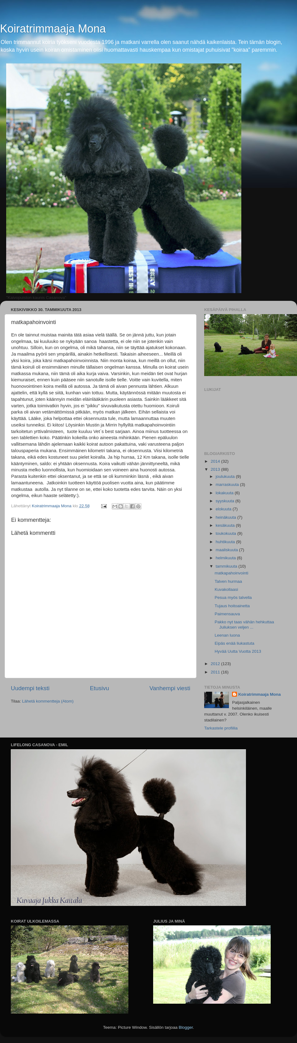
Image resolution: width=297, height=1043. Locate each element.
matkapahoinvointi (231, 573)
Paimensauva (227, 614)
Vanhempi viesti (169, 688)
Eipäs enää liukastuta (234, 643)
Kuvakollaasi (226, 589)
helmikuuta (226, 558)
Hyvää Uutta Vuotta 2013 (238, 651)
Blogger (186, 1027)
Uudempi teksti (30, 688)
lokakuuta (225, 493)
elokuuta (224, 509)
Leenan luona (227, 635)
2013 (216, 469)
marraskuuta (228, 484)
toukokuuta (226, 533)
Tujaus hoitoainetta (232, 606)
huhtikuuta (226, 541)
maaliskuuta (227, 549)
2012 (216, 663)
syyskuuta (225, 501)
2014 (216, 461)
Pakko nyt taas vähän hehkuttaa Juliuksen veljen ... (244, 624)
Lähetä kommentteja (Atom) (48, 701)
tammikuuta (227, 566)
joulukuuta (226, 476)
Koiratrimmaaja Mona (53, 28)
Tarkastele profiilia (221, 728)
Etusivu (99, 688)
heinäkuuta (226, 517)
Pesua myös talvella (233, 597)
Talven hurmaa (228, 581)
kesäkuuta (226, 525)
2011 (216, 672)
